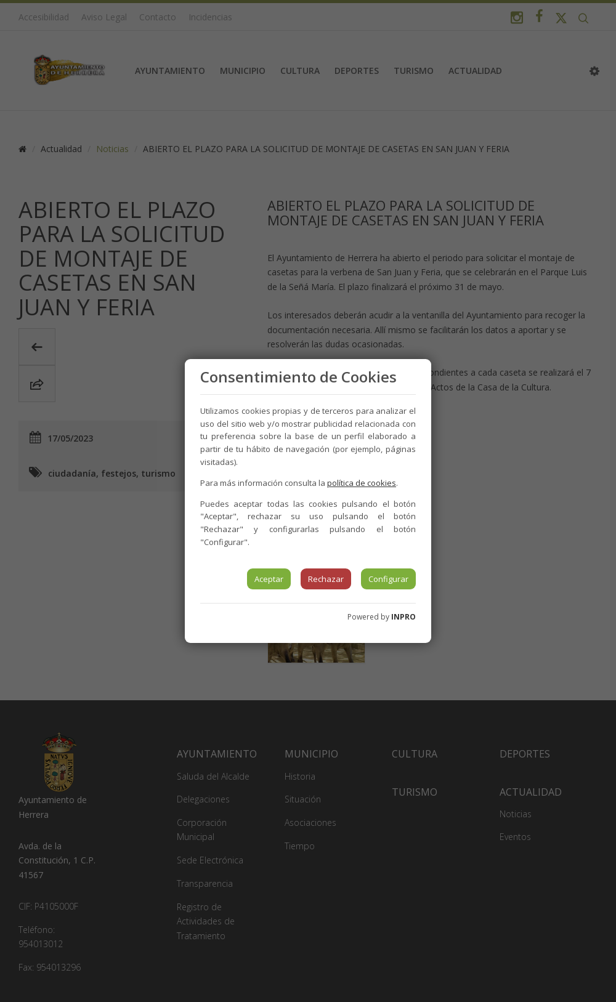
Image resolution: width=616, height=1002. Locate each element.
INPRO (403, 617)
